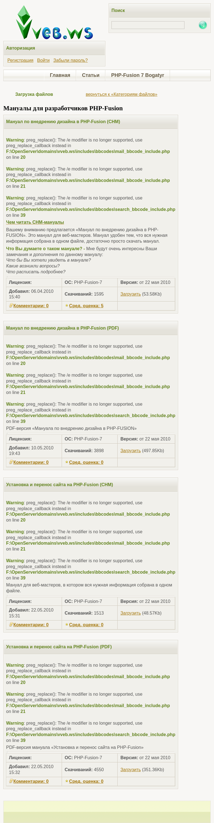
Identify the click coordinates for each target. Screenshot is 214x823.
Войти (43, 60)
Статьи (90, 75)
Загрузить (130, 294)
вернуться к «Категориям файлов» (121, 94)
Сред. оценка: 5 (84, 305)
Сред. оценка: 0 (84, 462)
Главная (60, 75)
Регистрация (20, 60)
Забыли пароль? (70, 60)
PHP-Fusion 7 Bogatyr (137, 75)
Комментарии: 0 (28, 305)
